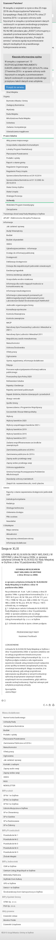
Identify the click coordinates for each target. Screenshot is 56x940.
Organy (6, 96)
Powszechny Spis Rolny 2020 (19, 376)
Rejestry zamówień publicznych (20, 390)
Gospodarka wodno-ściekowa (19, 279)
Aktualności (11, 534)
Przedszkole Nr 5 (10, 852)
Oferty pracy (11, 352)
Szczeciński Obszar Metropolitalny (21, 412)
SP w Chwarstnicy (11, 812)
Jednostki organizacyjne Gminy (19, 305)
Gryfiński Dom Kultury (12, 879)
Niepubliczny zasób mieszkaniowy (21, 339)
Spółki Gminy (12, 403)
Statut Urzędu (12, 192)
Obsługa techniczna (15, 508)
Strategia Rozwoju (14, 196)
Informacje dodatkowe (16, 543)
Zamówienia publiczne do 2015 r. (20, 454)
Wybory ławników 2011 (16, 438)
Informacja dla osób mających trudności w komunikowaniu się (24, 285)
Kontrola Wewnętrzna (15, 314)
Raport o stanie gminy (15, 162)
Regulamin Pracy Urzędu (16, 171)
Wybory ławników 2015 (16, 434)
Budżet (9, 235)
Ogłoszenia (11, 356)
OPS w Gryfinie (9, 883)
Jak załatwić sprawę (15, 226)
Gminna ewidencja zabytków (18, 275)
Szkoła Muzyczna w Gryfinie (15, 808)
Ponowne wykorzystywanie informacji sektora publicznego (26, 370)
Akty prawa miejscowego (17, 140)
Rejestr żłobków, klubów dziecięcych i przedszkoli (28, 394)
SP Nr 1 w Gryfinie (10, 795)
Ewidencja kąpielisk (14, 270)
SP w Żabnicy (9, 825)
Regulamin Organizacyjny (17, 167)
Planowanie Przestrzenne (17, 154)
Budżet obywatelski (14, 240)
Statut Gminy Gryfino (15, 187)
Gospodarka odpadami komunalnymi (22, 145)
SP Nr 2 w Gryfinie (10, 800)
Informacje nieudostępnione (18, 291)
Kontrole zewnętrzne (15, 318)
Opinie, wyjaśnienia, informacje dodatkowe (24, 361)
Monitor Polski (9, 920)
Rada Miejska (12, 114)
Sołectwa (10, 123)
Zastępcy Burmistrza (15, 105)
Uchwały (10, 200)
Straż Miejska (12, 92)
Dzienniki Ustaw (10, 916)
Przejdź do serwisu (15, 87)
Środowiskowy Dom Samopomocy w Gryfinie (23, 892)
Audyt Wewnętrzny (14, 231)
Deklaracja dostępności (16, 262)
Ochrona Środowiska (15, 347)
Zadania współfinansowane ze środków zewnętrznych (23, 444)
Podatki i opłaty (13, 158)
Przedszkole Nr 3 (10, 844)
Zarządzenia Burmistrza (13, 726)
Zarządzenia (11, 209)
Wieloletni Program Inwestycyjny (20, 205)
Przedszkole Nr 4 (10, 848)
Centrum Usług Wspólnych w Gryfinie (19, 870)
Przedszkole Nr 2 (10, 839)
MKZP (8, 323)
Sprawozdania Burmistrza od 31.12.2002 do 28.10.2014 (25, 181)
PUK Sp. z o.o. (9, 906)
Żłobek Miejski (9, 856)
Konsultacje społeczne (16, 309)
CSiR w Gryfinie (9, 866)
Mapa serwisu (12, 530)
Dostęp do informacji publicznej (20, 253)
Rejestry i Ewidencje (14, 385)
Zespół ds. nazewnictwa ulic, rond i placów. (25, 483)
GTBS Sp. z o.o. (10, 902)
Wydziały (10, 109)
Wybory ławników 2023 (16, 420)
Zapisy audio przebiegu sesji (18, 458)
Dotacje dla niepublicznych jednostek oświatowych (28, 266)
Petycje (9, 365)
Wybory (9, 416)
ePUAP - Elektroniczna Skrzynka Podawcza (21, 218)
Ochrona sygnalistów (15, 467)
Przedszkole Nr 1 (10, 835)
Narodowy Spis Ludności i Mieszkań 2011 (24, 334)
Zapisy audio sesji (11, 768)
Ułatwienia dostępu (14, 512)
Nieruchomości (13, 343)
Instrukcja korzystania (15, 499)
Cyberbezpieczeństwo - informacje (21, 248)
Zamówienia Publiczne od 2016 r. (17, 743)
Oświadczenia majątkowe (17, 131)
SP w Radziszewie (11, 821)
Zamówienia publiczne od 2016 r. (20, 450)
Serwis (6, 488)
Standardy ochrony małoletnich (19, 479)
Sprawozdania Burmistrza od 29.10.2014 (23, 175)
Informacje (8, 222)
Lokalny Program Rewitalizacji (19, 149)
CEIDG (9, 244)
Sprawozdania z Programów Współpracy (24, 407)
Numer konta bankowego (14, 717)
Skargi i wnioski (13, 398)
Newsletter (11, 521)
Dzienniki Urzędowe (12, 924)
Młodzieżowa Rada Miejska (18, 118)
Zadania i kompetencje (16, 127)
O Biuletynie (8, 525)
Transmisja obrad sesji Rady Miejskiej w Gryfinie (24, 214)
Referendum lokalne (15, 381)
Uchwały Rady (9, 722)
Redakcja (10, 503)
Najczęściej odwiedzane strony (19, 538)
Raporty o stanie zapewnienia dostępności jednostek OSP (29, 493)
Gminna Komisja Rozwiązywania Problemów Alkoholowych (25, 473)
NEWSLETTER (9, 785)
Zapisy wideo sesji (11, 773)
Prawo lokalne (10, 136)
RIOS (5, 781)
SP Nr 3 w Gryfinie (10, 804)
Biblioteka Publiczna (12, 875)
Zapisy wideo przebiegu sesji (19, 463)
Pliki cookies (11, 517)
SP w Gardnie (9, 817)
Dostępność (11, 257)
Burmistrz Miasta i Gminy (17, 101)
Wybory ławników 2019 (16, 429)
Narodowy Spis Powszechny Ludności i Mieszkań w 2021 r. (28, 328)
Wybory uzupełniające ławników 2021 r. (23, 425)
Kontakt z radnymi (11, 764)
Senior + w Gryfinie (11, 887)
